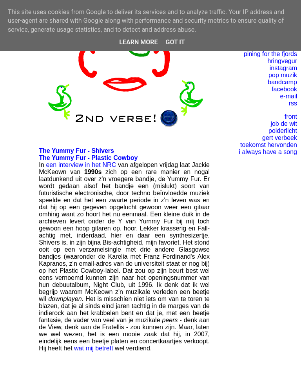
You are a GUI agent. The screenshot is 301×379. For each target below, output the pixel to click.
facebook (284, 89)
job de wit (283, 123)
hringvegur (282, 61)
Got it (175, 42)
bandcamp (282, 82)
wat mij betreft (93, 348)
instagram (283, 68)
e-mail (288, 96)
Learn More (138, 42)
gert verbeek (279, 137)
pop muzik (282, 75)
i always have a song (268, 152)
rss (293, 103)
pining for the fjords (270, 54)
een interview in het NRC (81, 164)
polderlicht (282, 130)
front (291, 116)
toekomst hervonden (268, 144)
